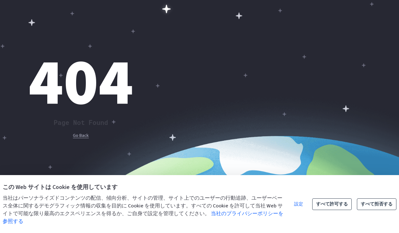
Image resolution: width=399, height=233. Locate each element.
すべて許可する (332, 204)
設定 (298, 204)
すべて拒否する (377, 204)
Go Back (81, 135)
